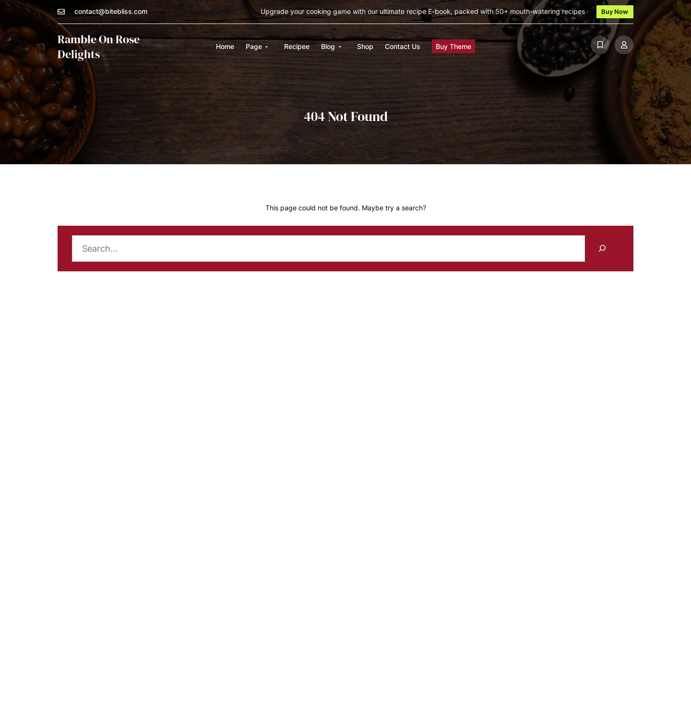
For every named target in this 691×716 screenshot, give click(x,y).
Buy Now (614, 11)
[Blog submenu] (340, 46)
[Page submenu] (266, 46)
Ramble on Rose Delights (99, 46)
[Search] (602, 248)
